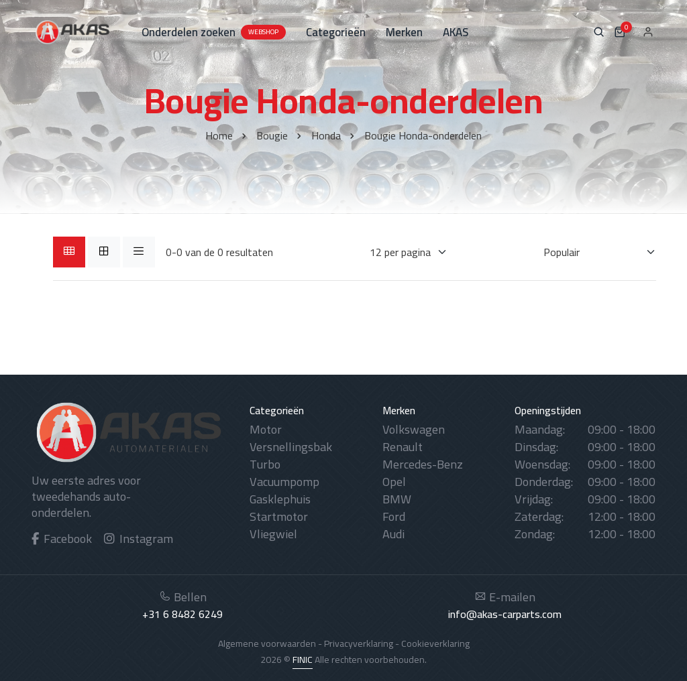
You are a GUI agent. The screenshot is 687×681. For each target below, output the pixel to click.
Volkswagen (413, 429)
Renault (402, 447)
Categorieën (336, 32)
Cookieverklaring (435, 643)
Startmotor (279, 516)
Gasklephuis (280, 499)
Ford (393, 516)
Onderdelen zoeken (214, 32)
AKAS (455, 32)
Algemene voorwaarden (267, 643)
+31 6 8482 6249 (182, 614)
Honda (326, 135)
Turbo (265, 464)
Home (219, 135)
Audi (393, 534)
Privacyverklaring (358, 643)
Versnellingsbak (291, 447)
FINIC (303, 659)
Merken (404, 32)
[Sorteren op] (591, 252)
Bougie (272, 135)
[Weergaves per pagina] (400, 252)
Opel (394, 482)
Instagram (138, 539)
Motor (266, 429)
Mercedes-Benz (422, 464)
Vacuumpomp (284, 482)
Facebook (62, 539)
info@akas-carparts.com (505, 614)
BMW (396, 499)
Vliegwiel (273, 534)
